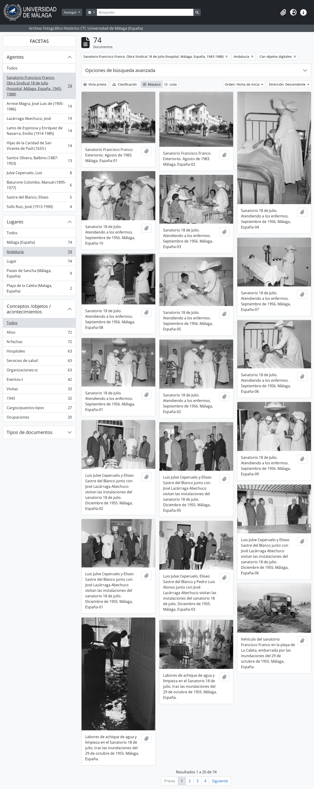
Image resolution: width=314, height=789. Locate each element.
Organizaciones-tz (39, 371)
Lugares (15, 222)
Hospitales (39, 352)
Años (39, 333)
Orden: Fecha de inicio (242, 84)
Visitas (39, 390)
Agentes (15, 57)
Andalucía (39, 253)
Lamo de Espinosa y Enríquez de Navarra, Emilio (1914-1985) (39, 130)
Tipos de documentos (30, 432)
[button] (283, 12)
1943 (39, 399)
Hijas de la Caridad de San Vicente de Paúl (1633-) (39, 145)
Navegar (71, 12)
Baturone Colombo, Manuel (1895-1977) (39, 185)
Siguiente (220, 780)
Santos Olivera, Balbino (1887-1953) (39, 160)
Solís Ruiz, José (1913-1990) (39, 207)
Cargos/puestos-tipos (39, 409)
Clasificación (124, 84)
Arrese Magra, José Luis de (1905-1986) (39, 106)
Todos (12, 68)
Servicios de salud (39, 361)
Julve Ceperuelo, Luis (39, 174)
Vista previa (94, 84)
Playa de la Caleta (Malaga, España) (39, 288)
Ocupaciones (39, 418)
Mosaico (152, 84)
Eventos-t (39, 380)
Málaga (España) (39, 243)
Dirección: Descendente (287, 84)
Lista (170, 84)
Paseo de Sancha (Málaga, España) (39, 273)
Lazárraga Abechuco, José (39, 119)
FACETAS (39, 41)
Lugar (39, 262)
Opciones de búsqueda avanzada (120, 70)
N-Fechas (39, 343)
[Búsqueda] (145, 12)
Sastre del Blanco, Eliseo (39, 198)
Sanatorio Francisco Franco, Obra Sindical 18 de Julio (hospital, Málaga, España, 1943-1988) (39, 86)
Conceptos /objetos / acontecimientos (29, 309)
